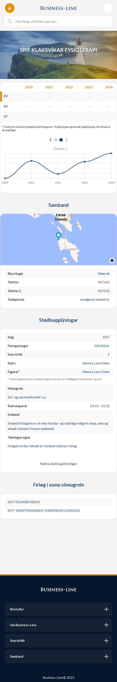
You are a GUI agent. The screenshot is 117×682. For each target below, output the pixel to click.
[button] (58, 236)
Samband (16, 656)
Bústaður (17, 609)
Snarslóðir (17, 640)
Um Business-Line (23, 625)
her (13, 130)
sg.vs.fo (98, 379)
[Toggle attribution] (112, 260)
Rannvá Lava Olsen (96, 363)
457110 (104, 282)
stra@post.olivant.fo (95, 299)
